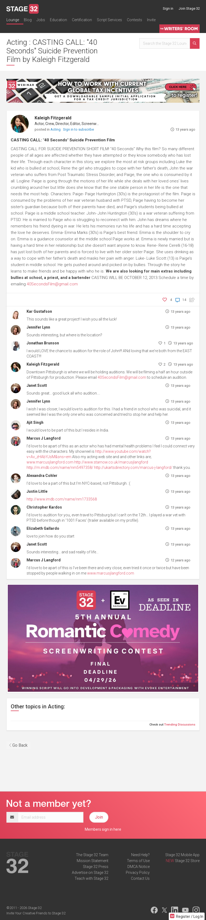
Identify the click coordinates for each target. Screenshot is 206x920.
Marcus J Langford (44, 438)
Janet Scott (37, 385)
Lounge (12, 20)
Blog (28, 20)
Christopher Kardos (44, 507)
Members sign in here (103, 829)
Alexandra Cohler (42, 475)
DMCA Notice (138, 866)
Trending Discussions (179, 724)
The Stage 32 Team (92, 855)
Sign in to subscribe (78, 129)
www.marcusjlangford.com (50, 462)
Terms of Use (138, 861)
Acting (55, 129)
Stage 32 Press (95, 866)
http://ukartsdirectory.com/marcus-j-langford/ (133, 467)
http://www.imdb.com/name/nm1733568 (62, 499)
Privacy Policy (138, 872)
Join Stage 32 (189, 8)
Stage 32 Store (187, 861)
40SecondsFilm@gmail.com (52, 284)
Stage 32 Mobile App (182, 855)
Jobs (40, 20)
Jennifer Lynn (38, 327)
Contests (134, 20)
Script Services (109, 20)
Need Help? (140, 855)
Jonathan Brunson (43, 343)
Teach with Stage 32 (91, 878)
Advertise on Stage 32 (90, 872)
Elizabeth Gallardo (43, 528)
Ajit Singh (35, 422)
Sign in (168, 8)
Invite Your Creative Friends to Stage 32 (35, 913)
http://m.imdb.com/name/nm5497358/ (60, 467)
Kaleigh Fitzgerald (53, 117)
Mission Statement (92, 861)
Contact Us (140, 878)
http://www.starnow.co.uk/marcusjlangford (111, 462)
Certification (82, 20)
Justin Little (37, 491)
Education (58, 20)
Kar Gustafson (39, 311)
